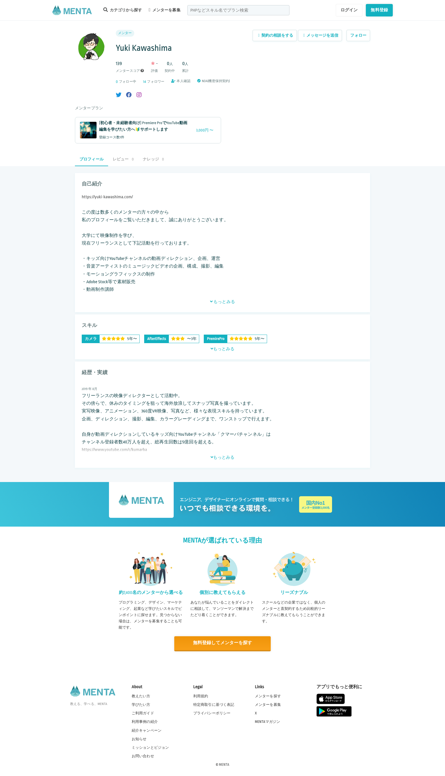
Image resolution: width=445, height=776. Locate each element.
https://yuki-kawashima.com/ (107, 197)
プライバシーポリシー (212, 713)
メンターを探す (268, 696)
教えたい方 (141, 696)
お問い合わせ (143, 756)
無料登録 (379, 10)
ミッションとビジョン (150, 747)
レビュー (123, 159)
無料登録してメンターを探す (222, 643)
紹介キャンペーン (146, 730)
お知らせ (139, 739)
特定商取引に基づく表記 (213, 704)
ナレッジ (153, 159)
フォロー (358, 35)
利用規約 (200, 696)
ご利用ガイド (143, 713)
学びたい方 (141, 704)
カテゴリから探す (122, 9)
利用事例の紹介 (145, 721)
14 (144, 82)
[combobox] (238, 10)
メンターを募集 (164, 10)
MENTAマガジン (267, 721)
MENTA (224, 764)
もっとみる (222, 301)
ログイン (349, 10)
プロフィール (91, 159)
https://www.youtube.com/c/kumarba (114, 449)
